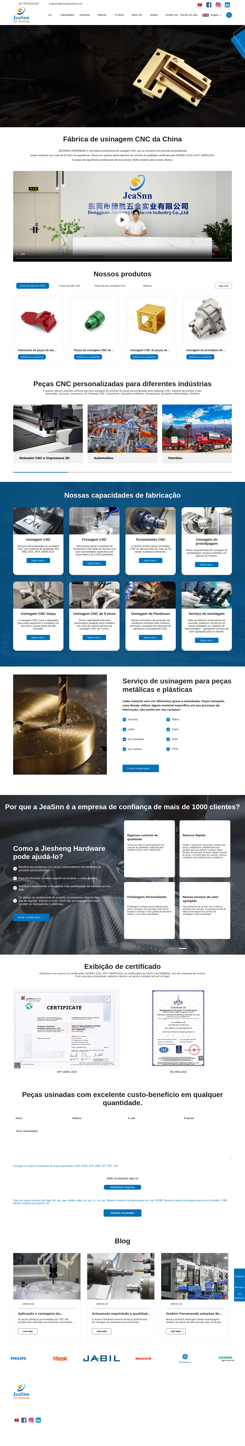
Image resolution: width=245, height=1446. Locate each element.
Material (102, 14)
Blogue (154, 14)
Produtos (119, 14)
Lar (50, 14)
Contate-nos (171, 14)
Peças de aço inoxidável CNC (94, 1404)
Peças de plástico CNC (91, 1426)
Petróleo (175, 458)
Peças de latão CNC (89, 1398)
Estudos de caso (189, 14)
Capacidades (67, 14)
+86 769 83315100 (28, 3)
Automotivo (103, 458)
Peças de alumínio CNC (91, 1393)
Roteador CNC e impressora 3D (44, 458)
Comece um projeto (122, 1213)
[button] (172, 948)
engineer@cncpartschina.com (65, 3)
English (211, 15)
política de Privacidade (173, 1440)
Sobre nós (136, 14)
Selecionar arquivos (122, 1187)
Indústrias (85, 14)
